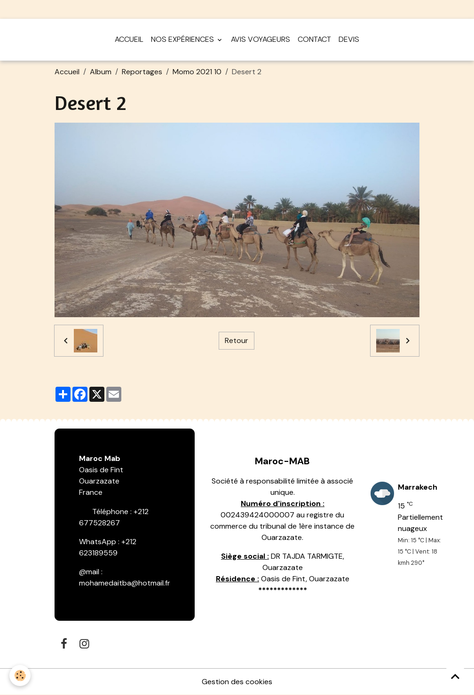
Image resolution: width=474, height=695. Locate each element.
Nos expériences (183, 39)
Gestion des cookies (237, 682)
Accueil (129, 39)
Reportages (142, 72)
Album (100, 72)
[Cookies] (20, 675)
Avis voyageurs (260, 39)
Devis (349, 39)
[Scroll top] (455, 676)
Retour (236, 340)
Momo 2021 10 (197, 72)
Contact (314, 39)
